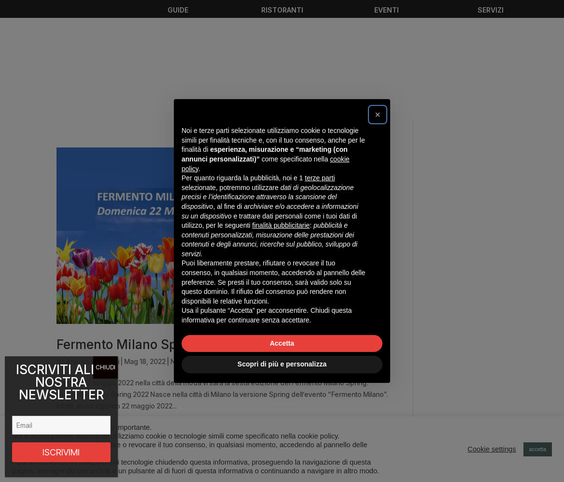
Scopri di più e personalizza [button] (282, 364)
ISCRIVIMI (61, 452)
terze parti (320, 178)
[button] (377, 114)
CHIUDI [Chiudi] (105, 367)
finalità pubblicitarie (281, 225)
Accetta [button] (282, 343)
